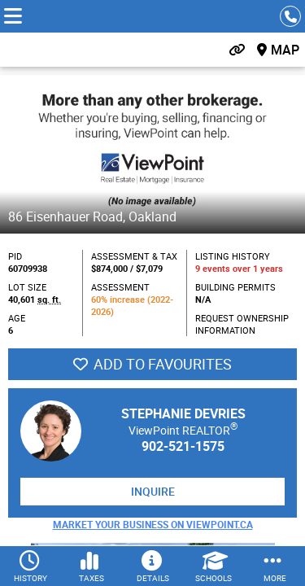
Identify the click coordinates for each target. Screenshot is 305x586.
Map (285, 50)
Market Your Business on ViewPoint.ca (153, 524)
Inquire (153, 491)
